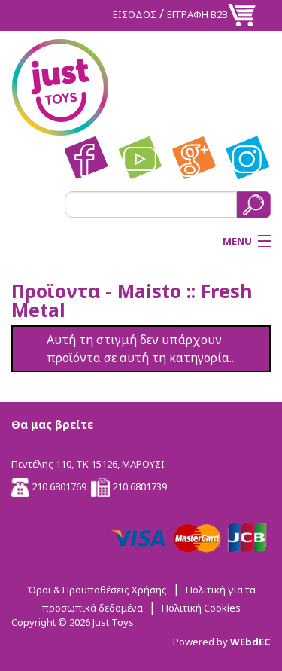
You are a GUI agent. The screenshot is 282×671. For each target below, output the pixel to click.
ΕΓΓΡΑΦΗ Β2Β (197, 14)
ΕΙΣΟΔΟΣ (134, 14)
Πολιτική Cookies (201, 608)
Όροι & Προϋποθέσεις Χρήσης (97, 589)
